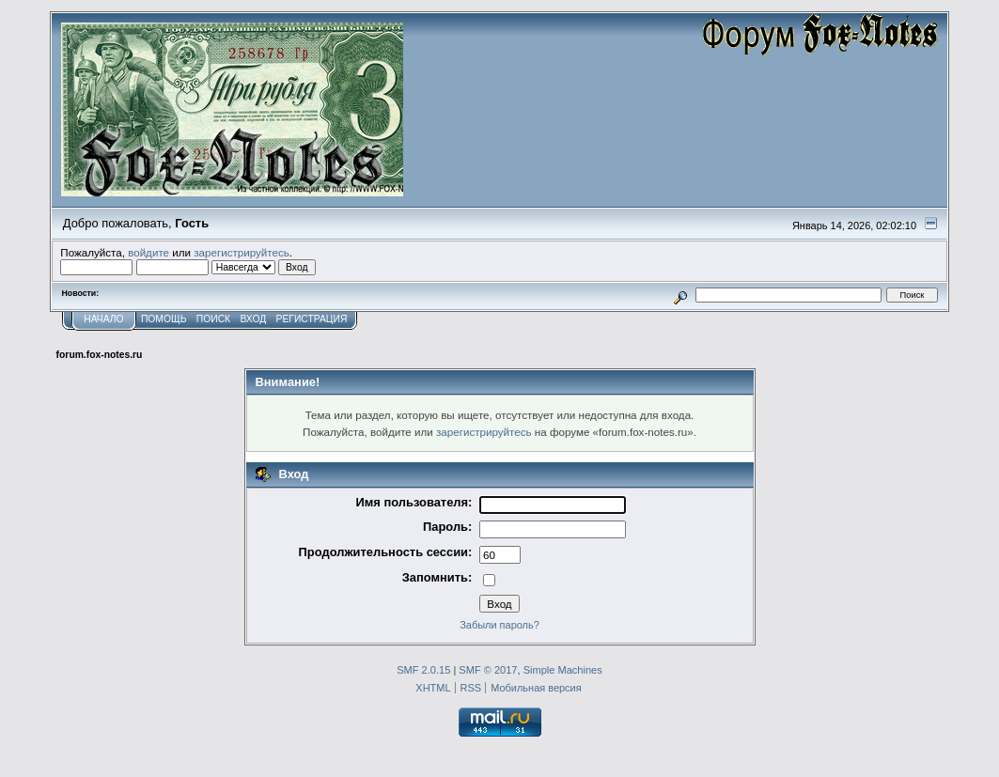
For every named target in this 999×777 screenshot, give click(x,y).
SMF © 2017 (488, 670)
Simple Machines (562, 670)
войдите (148, 252)
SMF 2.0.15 (423, 670)
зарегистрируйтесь (241, 252)
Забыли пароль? (499, 624)
